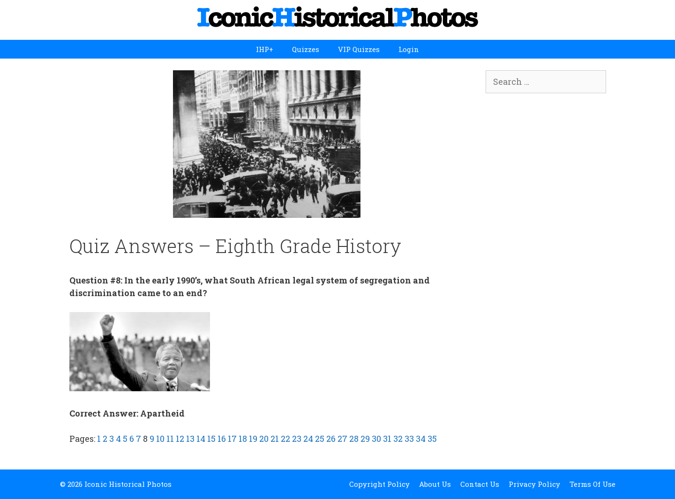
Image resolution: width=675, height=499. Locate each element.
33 (409, 438)
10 (160, 438)
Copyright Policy (379, 484)
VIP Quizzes (359, 49)
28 (354, 438)
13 (190, 438)
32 (398, 438)
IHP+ (264, 49)
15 (211, 438)
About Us (435, 484)
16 (222, 438)
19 (253, 438)
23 (296, 438)
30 (376, 438)
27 (342, 438)
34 (421, 438)
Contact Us (479, 484)
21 (274, 438)
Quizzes (305, 49)
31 (387, 438)
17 (232, 438)
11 (170, 438)
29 (365, 438)
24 (308, 438)
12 (180, 438)
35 (432, 438)
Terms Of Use (592, 484)
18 (243, 438)
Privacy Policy (534, 484)
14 (200, 438)
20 (264, 438)
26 (331, 438)
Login (408, 49)
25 (319, 438)
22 (285, 438)
